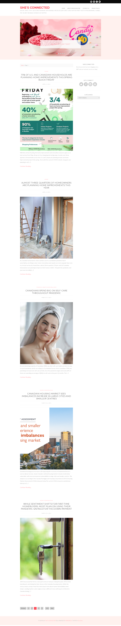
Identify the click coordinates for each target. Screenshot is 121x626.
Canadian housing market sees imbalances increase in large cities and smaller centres (46, 396)
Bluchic (80, 620)
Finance (39, 287)
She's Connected (35, 7)
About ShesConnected (73, 8)
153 (47, 608)
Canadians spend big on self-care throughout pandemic (46, 291)
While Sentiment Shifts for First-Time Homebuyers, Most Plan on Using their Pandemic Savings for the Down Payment (46, 506)
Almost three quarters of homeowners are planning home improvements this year (46, 185)
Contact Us (86, 8)
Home (63, 8)
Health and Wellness (49, 287)
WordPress (69, 620)
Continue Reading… (25, 166)
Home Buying (48, 390)
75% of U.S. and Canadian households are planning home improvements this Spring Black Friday (46, 77)
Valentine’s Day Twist (60, 44)
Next (52, 608)
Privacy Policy (96, 8)
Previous (23, 608)
